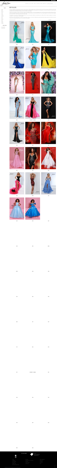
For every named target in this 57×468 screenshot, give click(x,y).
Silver (2, 21)
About (32, 3)
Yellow (2, 23)
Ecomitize (15, 467)
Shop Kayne (38, 3)
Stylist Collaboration (42, 459)
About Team (13, 462)
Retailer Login (44, 3)
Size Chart (27, 459)
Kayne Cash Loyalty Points (15, 464)
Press (35, 3)
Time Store (10, 467)
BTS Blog (27, 461)
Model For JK (41, 460)
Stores (41, 3)
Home (13, 459)
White (2, 22)
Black (2, 9)
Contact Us (41, 462)
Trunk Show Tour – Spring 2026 (29, 460)
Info (30, 3)
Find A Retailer (14, 461)
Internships (41, 461)
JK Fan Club (27, 463)
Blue (2, 10)
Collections (27, 3)
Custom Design (28, 462)
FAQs (40, 463)
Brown (2, 11)
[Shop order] (52, 20)
